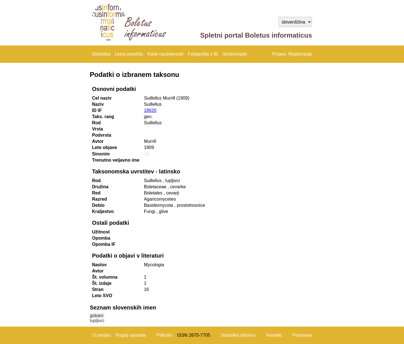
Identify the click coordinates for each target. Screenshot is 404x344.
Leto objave (104, 147)
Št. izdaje (101, 283)
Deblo (98, 205)
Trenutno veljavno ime (115, 160)
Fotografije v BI (203, 54)
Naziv (98, 104)
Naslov (99, 264)
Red (96, 193)
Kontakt (274, 335)
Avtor (98, 141)
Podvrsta (101, 135)
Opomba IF (104, 244)
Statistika (101, 54)
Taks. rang (103, 116)
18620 (150, 110)
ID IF (97, 110)
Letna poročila (129, 54)
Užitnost (101, 232)
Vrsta (97, 129)
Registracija (300, 54)
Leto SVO (102, 295)
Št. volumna (105, 277)
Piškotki (164, 335)
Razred (99, 199)
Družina (100, 186)
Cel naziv (101, 98)
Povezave (302, 335)
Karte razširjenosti (165, 54)
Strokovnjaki (234, 54)
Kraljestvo (103, 211)
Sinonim (101, 154)
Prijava (279, 54)
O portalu (101, 335)
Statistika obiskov (238, 335)
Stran (98, 289)
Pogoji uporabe (131, 335)
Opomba (101, 238)
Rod (96, 122)
